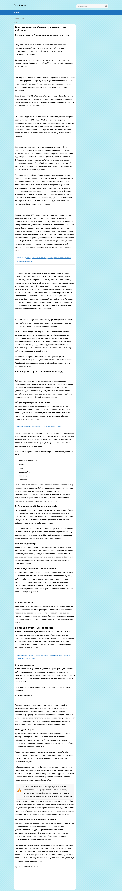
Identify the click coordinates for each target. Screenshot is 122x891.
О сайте (16, 12)
